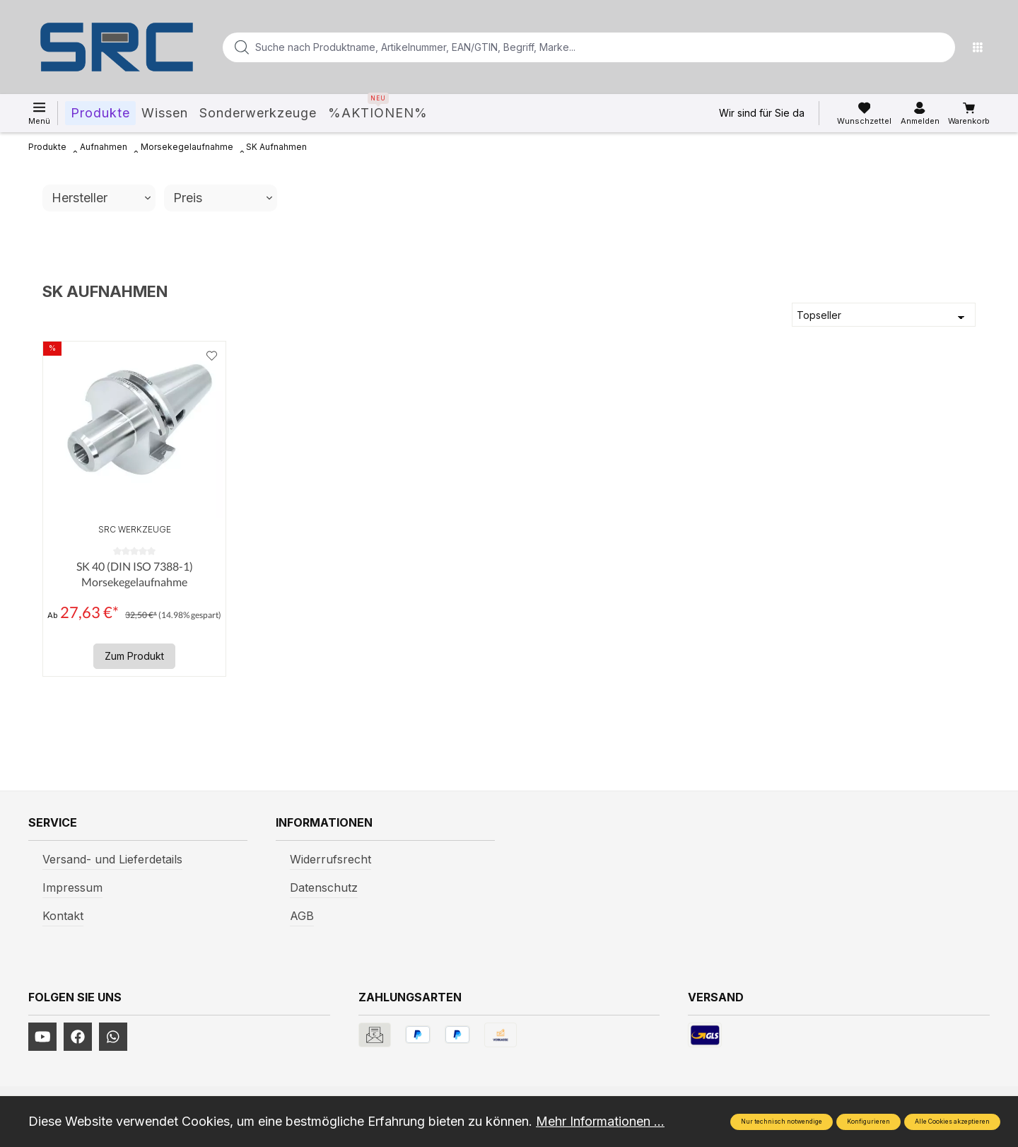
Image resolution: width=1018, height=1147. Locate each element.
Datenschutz (324, 887)
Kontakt (62, 916)
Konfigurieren (868, 1121)
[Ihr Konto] (920, 114)
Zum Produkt (134, 656)
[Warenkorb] (969, 114)
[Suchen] (940, 47)
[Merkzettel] (864, 114)
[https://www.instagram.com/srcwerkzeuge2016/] (113, 1037)
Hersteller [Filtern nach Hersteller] (101, 197)
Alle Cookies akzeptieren (952, 1121)
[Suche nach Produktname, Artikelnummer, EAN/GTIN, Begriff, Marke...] (566, 47)
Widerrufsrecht (330, 859)
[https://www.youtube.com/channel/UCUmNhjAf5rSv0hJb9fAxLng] (42, 1037)
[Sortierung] (884, 315)
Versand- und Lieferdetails (112, 859)
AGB (302, 916)
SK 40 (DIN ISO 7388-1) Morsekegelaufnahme (134, 573)
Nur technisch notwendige (781, 1121)
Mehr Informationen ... (600, 1121)
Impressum (72, 887)
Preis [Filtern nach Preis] (222, 197)
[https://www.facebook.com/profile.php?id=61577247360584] (78, 1037)
